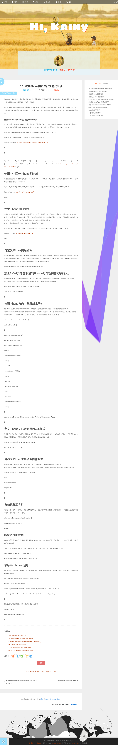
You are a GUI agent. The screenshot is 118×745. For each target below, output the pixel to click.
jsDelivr (40, 743)
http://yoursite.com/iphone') (25, 192)
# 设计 (26, 672)
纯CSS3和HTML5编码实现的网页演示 (21, 650)
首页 (4, 2)
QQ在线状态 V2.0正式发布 (17, 644)
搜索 (69, 2)
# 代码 (32, 672)
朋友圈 (46, 2)
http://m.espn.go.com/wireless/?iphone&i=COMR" (33, 142)
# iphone (48, 672)
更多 (58, 2)
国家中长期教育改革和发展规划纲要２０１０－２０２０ (20, 682)
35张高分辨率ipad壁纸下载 (17, 636)
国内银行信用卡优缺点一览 (68, 680)
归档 (14, 2)
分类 (25, 2)
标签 (35, 2)
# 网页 (37, 672)
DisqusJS (73, 704)
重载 (41, 699)
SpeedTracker (75, 743)
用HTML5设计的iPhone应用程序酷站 (21, 639)
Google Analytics (56, 743)
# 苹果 (54, 672)
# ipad (42, 672)
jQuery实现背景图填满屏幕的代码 (20, 647)
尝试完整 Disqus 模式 (52, 699)
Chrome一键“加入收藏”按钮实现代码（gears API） (25, 642)
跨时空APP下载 (33, 743)
